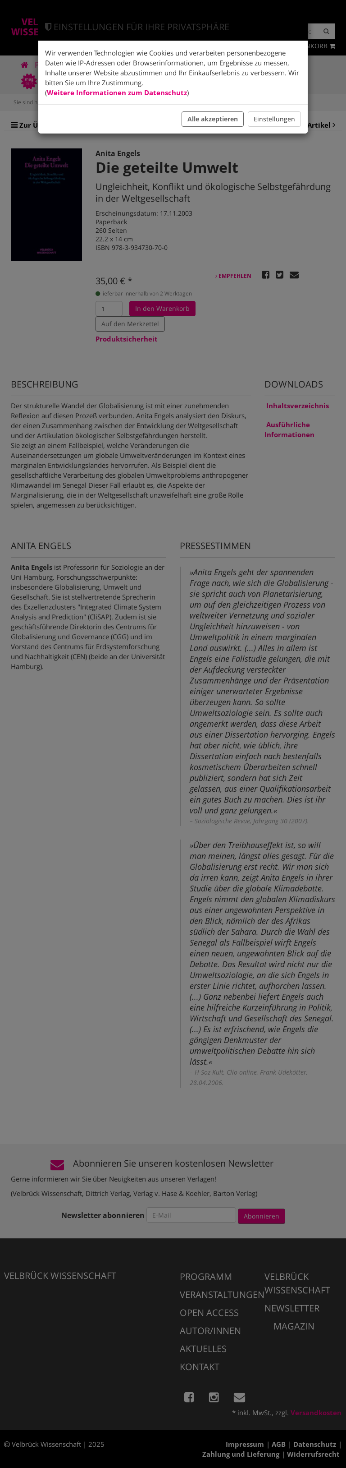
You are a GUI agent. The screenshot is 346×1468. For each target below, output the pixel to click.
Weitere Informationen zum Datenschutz (117, 92)
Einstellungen (274, 119)
